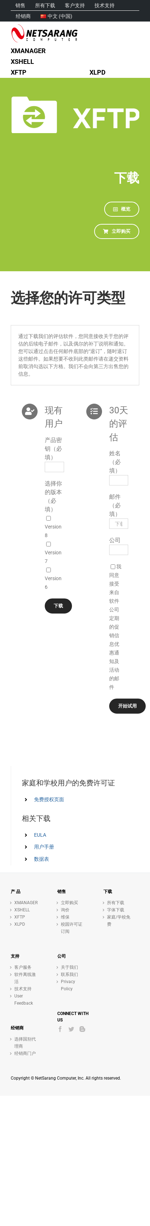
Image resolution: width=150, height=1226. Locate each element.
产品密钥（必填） (53, 449)
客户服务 (23, 967)
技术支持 (23, 988)
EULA (40, 835)
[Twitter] (71, 1029)
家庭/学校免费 (118, 921)
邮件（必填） (115, 505)
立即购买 (69, 902)
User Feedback (23, 1000)
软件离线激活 (25, 978)
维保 (65, 917)
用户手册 (44, 847)
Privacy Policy (68, 985)
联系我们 (69, 974)
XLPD (19, 924)
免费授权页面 (49, 799)
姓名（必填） (115, 462)
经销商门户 (25, 1053)
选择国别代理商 (25, 1043)
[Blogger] (82, 1029)
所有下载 (115, 902)
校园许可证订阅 (71, 928)
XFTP (19, 917)
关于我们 (69, 967)
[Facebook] (60, 1029)
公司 (115, 540)
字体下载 (115, 909)
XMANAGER (26, 902)
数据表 (41, 859)
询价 (65, 909)
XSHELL (22, 909)
